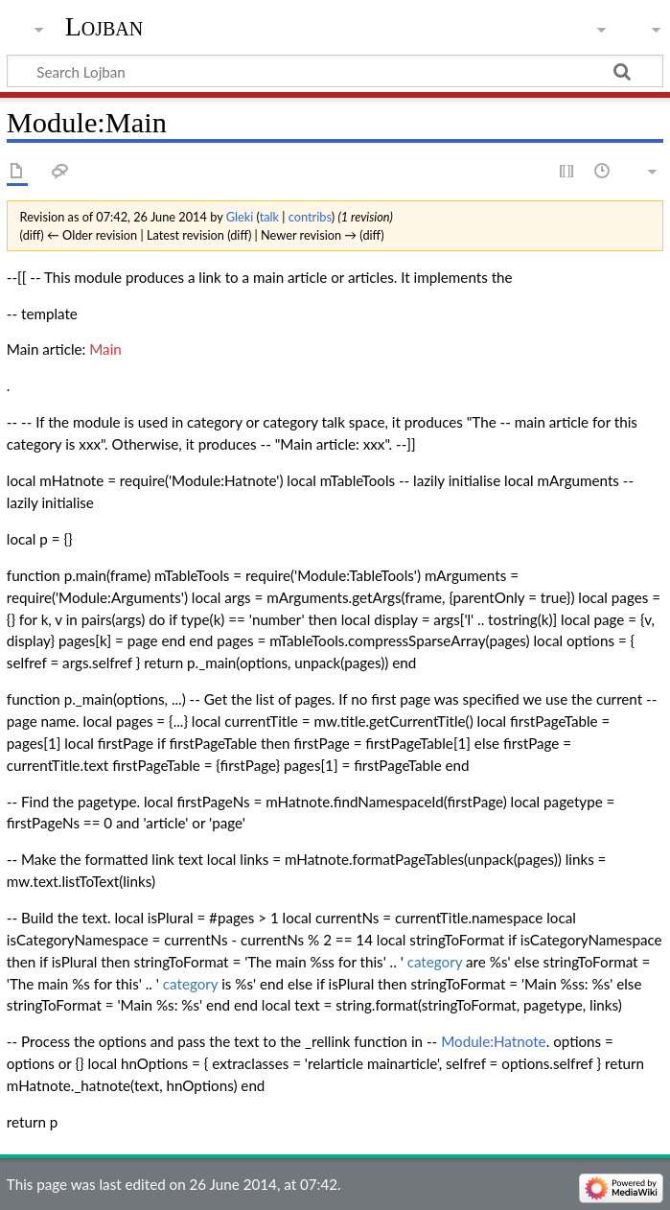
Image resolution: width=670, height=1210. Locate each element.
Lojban (104, 26)
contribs (310, 216)
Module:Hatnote (493, 1041)
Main (105, 349)
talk (269, 216)
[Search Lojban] (335, 71)
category (435, 961)
